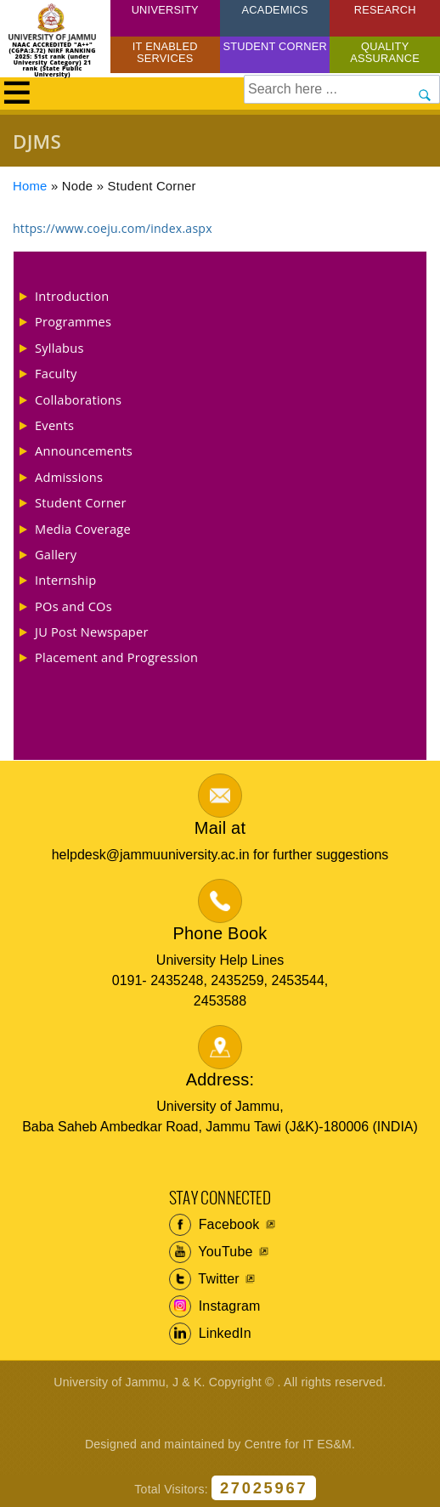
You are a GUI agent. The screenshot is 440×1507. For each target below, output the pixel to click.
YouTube (211, 1252)
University (165, 9)
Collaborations (78, 399)
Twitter (204, 1279)
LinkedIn (210, 1334)
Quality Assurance (385, 52)
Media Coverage (83, 528)
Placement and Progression (116, 657)
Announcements (84, 450)
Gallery (55, 554)
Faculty (56, 373)
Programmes (73, 321)
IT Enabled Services (165, 52)
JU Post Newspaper (92, 631)
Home (30, 186)
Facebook (214, 1225)
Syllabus (59, 347)
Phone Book (220, 933)
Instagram (215, 1306)
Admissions (69, 476)
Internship (65, 579)
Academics (275, 9)
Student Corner (275, 46)
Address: (220, 1079)
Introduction (72, 295)
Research (385, 9)
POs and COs (73, 606)
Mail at (220, 828)
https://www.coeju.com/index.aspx (112, 228)
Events (54, 424)
